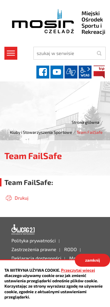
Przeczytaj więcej (78, 270)
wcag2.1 (85, 72)
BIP (99, 72)
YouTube (56, 72)
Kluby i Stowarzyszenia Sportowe (41, 132)
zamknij (92, 260)
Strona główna (85, 122)
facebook (42, 72)
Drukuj (21, 198)
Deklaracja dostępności (23, 229)
